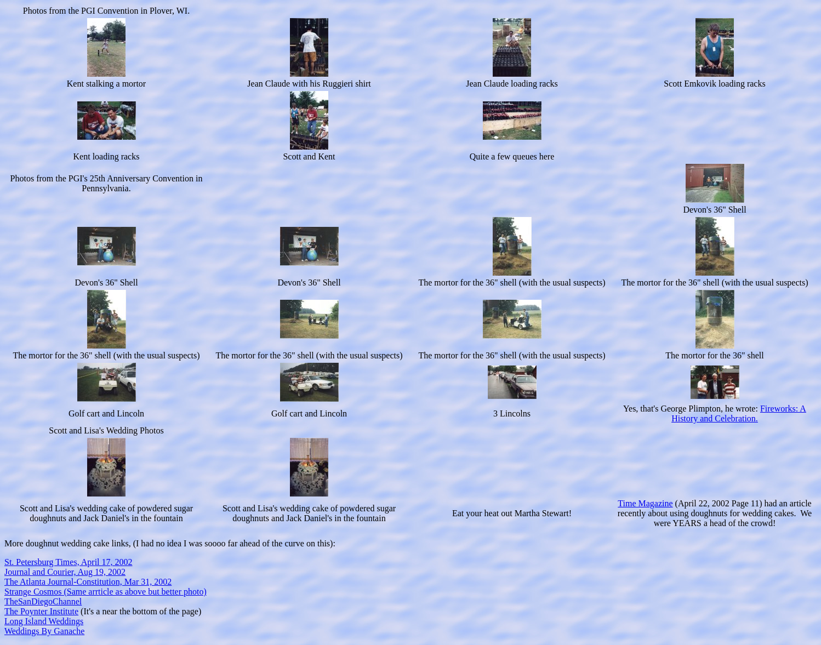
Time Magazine (645, 503)
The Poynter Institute (41, 611)
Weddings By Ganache (44, 631)
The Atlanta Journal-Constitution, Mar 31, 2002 (88, 581)
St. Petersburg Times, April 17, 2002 (68, 562)
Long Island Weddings (43, 621)
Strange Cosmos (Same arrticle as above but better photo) (105, 591)
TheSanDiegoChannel (43, 601)
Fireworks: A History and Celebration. (738, 413)
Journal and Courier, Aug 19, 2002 (65, 571)
